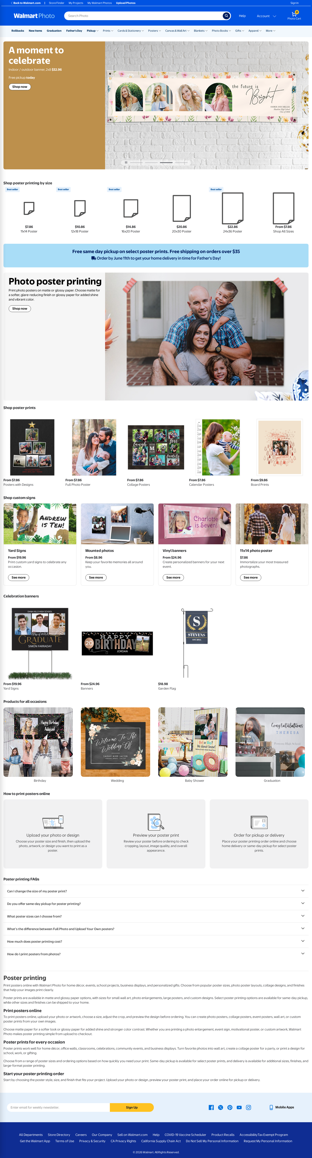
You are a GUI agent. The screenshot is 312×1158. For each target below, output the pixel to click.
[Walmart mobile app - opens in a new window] (281, 1107)
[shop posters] (272, 544)
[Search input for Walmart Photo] (143, 15)
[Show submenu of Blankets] (206, 30)
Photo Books (220, 30)
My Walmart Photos (100, 3)
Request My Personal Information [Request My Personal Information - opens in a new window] (268, 1141)
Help (242, 16)
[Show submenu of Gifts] (243, 30)
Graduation (54, 30)
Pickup (91, 30)
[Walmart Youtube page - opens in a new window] (239, 1107)
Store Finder (56, 3)
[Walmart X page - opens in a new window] (220, 1107)
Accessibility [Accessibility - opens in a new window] (249, 1135)
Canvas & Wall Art (176, 30)
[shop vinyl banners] (194, 544)
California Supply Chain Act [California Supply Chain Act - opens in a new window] (161, 1141)
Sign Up (132, 1107)
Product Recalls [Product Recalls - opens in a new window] (222, 1135)
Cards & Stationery (129, 30)
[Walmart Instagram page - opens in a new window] (248, 1107)
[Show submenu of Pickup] (97, 30)
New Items (35, 30)
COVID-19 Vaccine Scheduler (185, 1135)
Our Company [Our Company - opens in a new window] (102, 1135)
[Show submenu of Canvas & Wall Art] (188, 30)
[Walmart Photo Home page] (34, 15)
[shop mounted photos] (117, 544)
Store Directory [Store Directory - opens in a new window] (59, 1135)
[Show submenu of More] (274, 30)
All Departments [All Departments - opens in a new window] (31, 1135)
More (269, 30)
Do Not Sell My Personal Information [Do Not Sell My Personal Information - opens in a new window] (212, 1141)
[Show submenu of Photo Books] (230, 30)
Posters (153, 30)
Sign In (295, 3)
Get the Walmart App (35, 1141)
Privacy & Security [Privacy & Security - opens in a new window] (92, 1141)
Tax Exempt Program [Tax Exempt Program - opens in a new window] (273, 1135)
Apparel (253, 30)
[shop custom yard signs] (39, 544)
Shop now (19, 87)
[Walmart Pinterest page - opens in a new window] (229, 1107)
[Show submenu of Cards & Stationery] (142, 30)
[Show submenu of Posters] (160, 30)
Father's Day (74, 30)
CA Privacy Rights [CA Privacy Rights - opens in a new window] (123, 1141)
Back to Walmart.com (25, 3)
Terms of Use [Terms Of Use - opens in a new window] (64, 1141)
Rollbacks (17, 30)
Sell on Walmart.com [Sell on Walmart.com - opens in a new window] (132, 1135)
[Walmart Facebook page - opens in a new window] (211, 1107)
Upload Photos (125, 3)
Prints (106, 30)
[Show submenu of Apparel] (260, 30)
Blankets (199, 30)
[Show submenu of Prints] (112, 30)
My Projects (76, 3)
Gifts (238, 30)
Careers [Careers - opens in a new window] (81, 1135)
